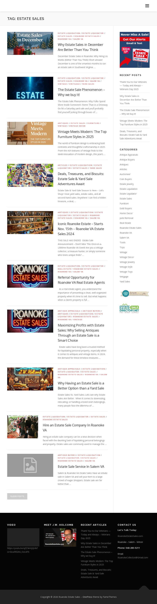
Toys (122, 247)
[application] (23, 537)
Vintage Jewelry (127, 262)
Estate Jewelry (127, 184)
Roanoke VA (64, 39)
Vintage (62, 84)
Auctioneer (125, 174)
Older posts (17, 496)
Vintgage (74, 84)
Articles (63, 165)
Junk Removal (126, 218)
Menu (147, 5)
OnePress (87, 596)
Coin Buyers (126, 179)
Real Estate (64, 269)
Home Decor (126, 213)
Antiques (63, 123)
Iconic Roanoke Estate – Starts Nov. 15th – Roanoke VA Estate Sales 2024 (81, 228)
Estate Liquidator (93, 33)
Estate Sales (65, 36)
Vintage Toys (126, 271)
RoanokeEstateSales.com (130, 536)
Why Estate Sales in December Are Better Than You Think (133, 100)
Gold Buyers (126, 208)
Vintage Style (126, 266)
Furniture (93, 123)
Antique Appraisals (69, 311)
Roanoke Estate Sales (87, 36)
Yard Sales (88, 84)
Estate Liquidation (69, 33)
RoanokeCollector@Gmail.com (133, 557)
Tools (122, 242)
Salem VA (78, 39)
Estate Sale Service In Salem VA (81, 466)
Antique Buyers (92, 311)
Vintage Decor (77, 126)
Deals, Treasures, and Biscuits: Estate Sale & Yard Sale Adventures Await (81, 178)
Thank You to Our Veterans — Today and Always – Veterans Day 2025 (133, 85)
